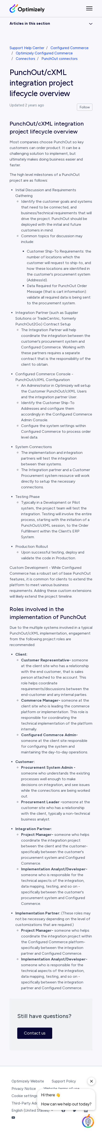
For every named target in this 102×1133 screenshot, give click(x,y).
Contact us (34, 1033)
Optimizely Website (27, 1081)
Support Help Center (27, 48)
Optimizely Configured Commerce (44, 53)
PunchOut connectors (59, 59)
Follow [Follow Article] (85, 107)
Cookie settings (24, 1096)
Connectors (25, 59)
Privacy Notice (23, 1089)
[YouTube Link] (13, 1118)
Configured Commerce (70, 48)
